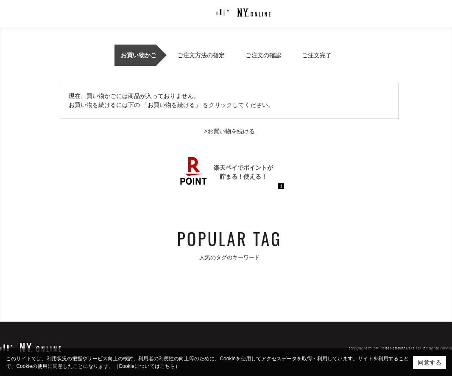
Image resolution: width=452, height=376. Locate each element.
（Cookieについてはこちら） (147, 366)
